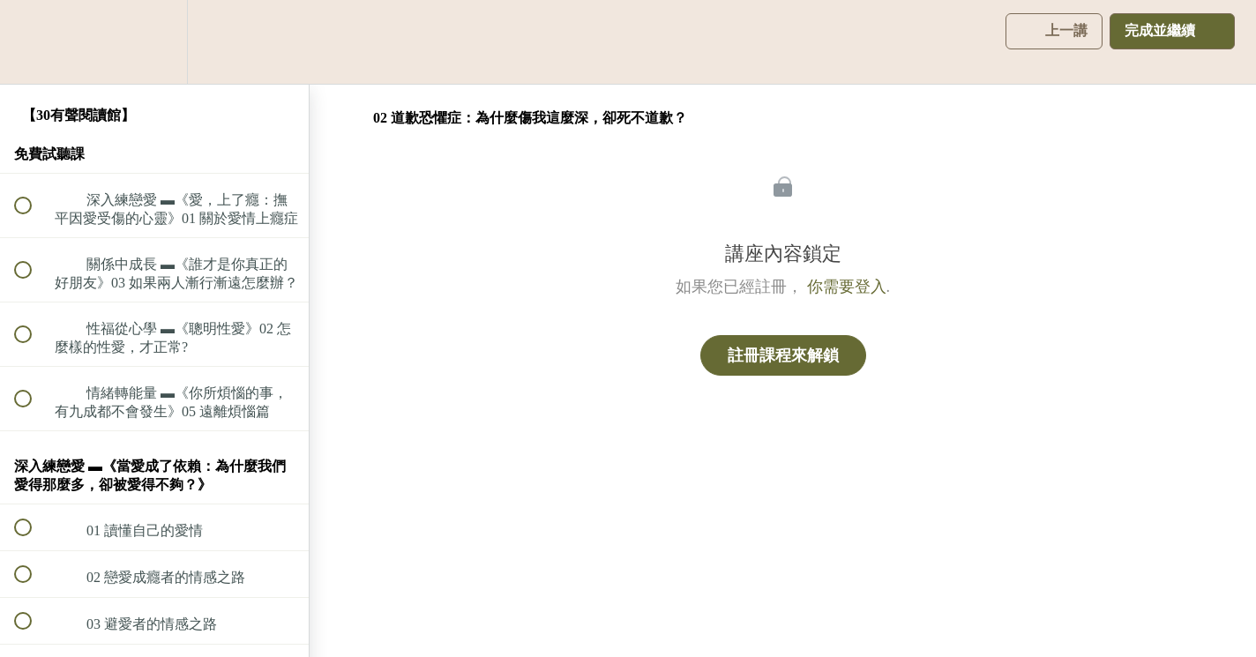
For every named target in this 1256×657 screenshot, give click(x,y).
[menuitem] (154, 42)
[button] (32, 42)
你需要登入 (846, 286)
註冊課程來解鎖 (783, 355)
